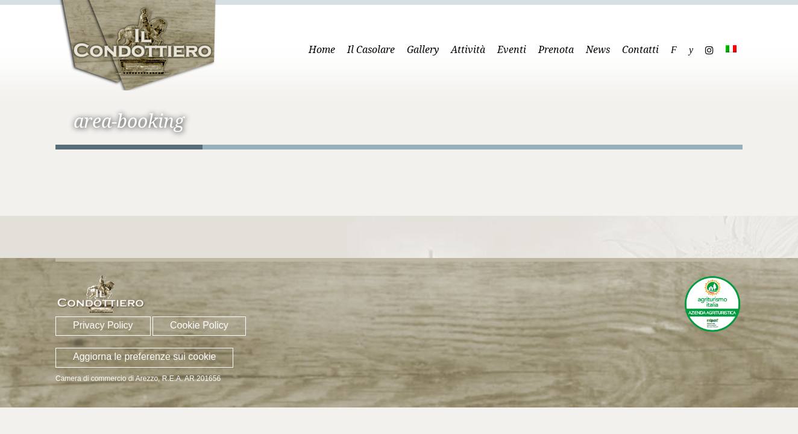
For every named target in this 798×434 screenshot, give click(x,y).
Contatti (640, 49)
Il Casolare (371, 49)
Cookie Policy (199, 325)
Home (322, 49)
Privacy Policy (103, 325)
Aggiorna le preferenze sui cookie (144, 356)
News (598, 49)
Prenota (556, 49)
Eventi (511, 49)
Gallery (423, 49)
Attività (468, 49)
